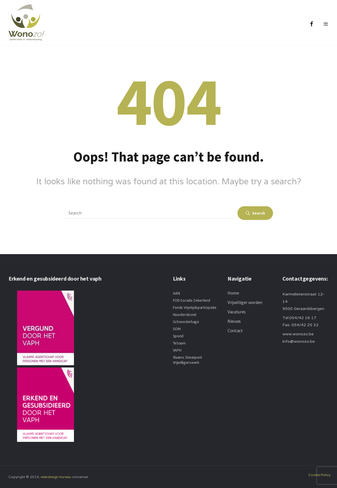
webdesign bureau (56, 477)
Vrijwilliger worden (245, 302)
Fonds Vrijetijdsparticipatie (194, 307)
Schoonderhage (186, 321)
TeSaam (179, 343)
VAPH (177, 350)
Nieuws (234, 321)
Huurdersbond (185, 314)
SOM (177, 328)
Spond (178, 335)
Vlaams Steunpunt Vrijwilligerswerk (187, 360)
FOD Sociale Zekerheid (191, 300)
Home (233, 293)
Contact (235, 330)
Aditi (176, 293)
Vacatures (237, 312)
